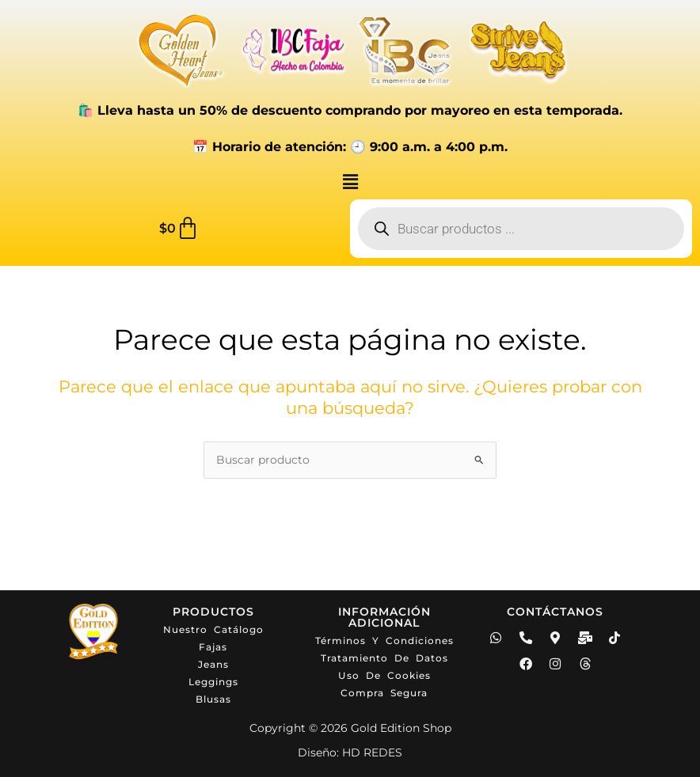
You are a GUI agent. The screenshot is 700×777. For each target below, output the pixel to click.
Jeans (213, 664)
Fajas (213, 647)
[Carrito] (179, 229)
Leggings (213, 682)
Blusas (213, 699)
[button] (350, 182)
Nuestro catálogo (213, 629)
